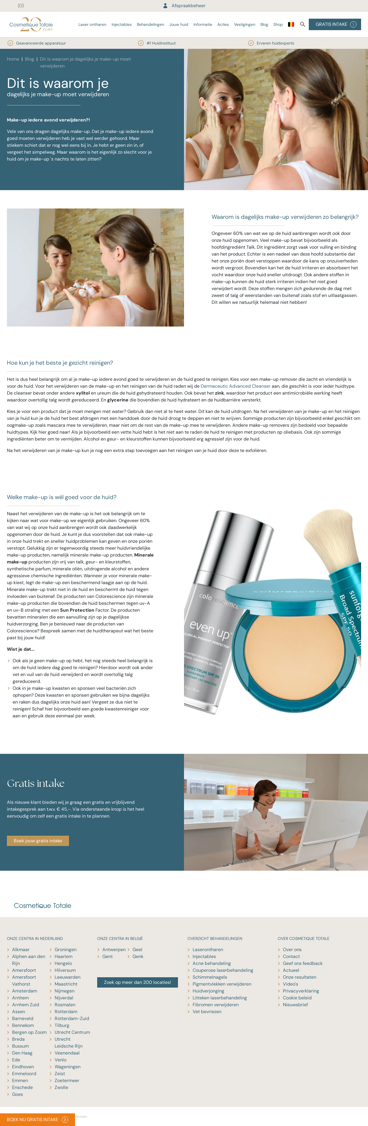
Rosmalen (65, 1005)
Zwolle (61, 1087)
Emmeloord (24, 1074)
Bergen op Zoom (29, 1032)
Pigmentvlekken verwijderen (222, 984)
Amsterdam (24, 991)
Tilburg (62, 1025)
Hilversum (65, 970)
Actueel (291, 970)
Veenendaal (67, 1053)
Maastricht (66, 984)
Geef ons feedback (303, 963)
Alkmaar (21, 950)
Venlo (60, 1060)
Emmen (20, 1080)
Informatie (202, 24)
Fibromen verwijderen (216, 1005)
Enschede (22, 1087)
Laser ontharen (92, 24)
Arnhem (20, 998)
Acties (223, 24)
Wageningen (67, 1067)
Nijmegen (64, 991)
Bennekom (23, 1025)
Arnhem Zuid (25, 1005)
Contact (291, 956)
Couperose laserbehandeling (223, 970)
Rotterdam (66, 1012)
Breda (18, 1039)
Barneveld (22, 1018)
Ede (16, 1060)
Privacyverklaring (301, 991)
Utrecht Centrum (72, 1032)
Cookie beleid (297, 998)
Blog (264, 24)
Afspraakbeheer (184, 6)
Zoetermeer (67, 1080)
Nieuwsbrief (295, 1005)
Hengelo (63, 963)
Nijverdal (64, 998)
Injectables (122, 24)
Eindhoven (23, 1067)
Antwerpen (114, 950)
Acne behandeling (212, 963)
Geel (137, 950)
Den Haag (22, 1053)
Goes (17, 1094)
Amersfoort (24, 970)
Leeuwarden (67, 977)
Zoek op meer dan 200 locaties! (137, 982)
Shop (278, 24)
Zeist (60, 1074)
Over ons (292, 950)
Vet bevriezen (207, 1012)
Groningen (65, 950)
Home (13, 59)
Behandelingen (150, 24)
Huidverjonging (208, 991)
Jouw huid (178, 24)
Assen (18, 1012)
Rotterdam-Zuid (72, 1018)
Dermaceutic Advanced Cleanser (236, 386)
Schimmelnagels (210, 977)
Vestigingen (244, 24)
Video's (290, 984)
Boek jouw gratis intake (38, 841)
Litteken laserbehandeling (220, 998)
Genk (138, 956)
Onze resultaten (299, 977)
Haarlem (63, 956)
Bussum (20, 1046)
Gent (107, 956)
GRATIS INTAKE (336, 24)
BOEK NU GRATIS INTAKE (37, 1120)
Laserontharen (208, 950)
